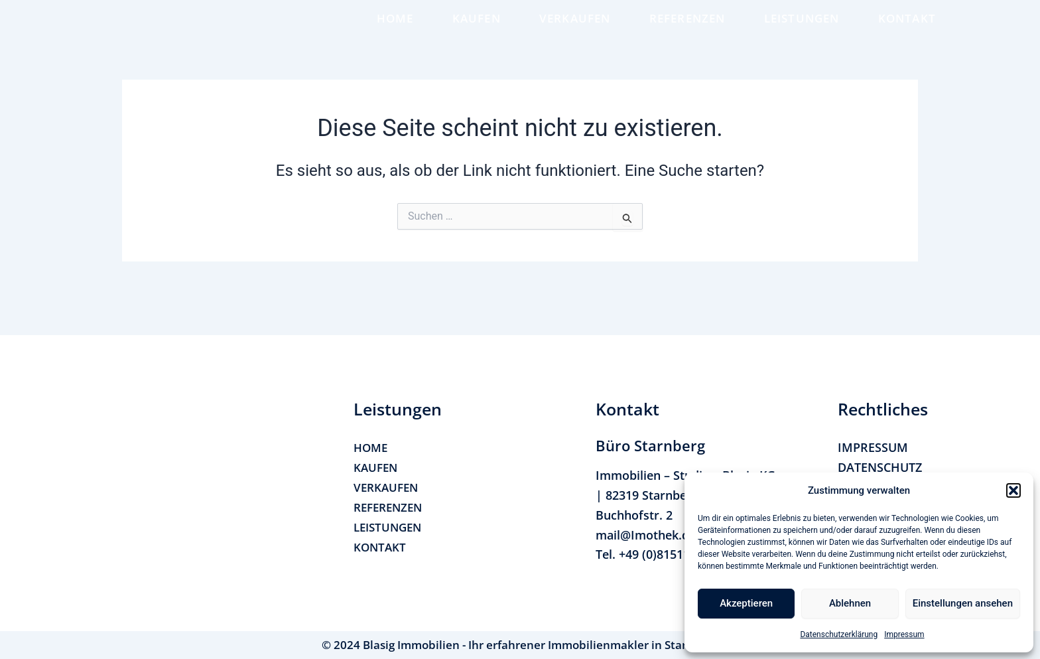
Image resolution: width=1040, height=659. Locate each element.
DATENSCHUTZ (880, 467)
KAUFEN (476, 33)
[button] (1013, 490)
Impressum (904, 634)
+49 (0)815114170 (667, 554)
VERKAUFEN (575, 33)
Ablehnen (850, 603)
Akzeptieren (746, 603)
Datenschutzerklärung (839, 634)
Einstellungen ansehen (963, 603)
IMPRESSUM (873, 447)
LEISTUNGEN (802, 33)
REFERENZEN (687, 33)
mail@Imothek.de (646, 535)
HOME (395, 33)
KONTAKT (907, 33)
